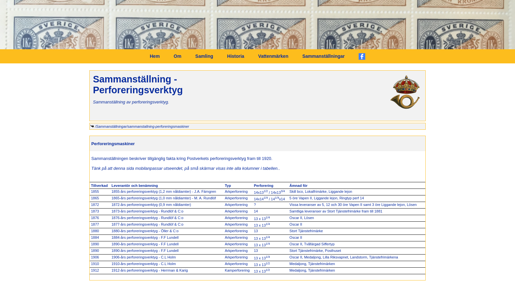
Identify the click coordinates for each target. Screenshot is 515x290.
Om (177, 56)
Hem (155, 56)
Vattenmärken (273, 56)
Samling (204, 56)
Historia (235, 56)
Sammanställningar (323, 56)
